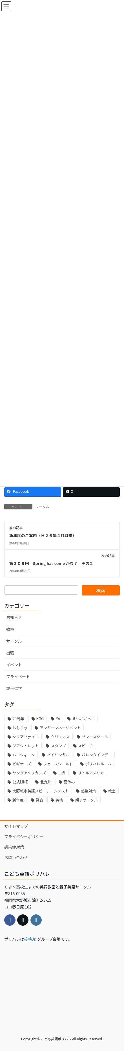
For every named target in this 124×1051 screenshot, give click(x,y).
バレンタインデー (97, 754)
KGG (40, 718)
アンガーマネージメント (60, 727)
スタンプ (58, 745)
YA (58, 718)
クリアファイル (25, 736)
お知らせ (14, 617)
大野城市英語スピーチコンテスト (40, 791)
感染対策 (88, 791)
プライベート (18, 676)
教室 (10, 629)
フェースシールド (58, 764)
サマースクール (95, 736)
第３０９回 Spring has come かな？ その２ (51, 563)
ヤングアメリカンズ (29, 773)
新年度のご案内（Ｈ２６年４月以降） (42, 535)
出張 (10, 653)
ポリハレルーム (98, 764)
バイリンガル (58, 754)
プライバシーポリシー (24, 836)
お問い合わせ (16, 857)
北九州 (45, 782)
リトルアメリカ (91, 773)
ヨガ (62, 773)
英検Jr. (30, 939)
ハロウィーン (23, 754)
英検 (59, 800)
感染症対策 (14, 847)
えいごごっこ (83, 718)
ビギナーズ (21, 764)
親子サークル (86, 800)
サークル (42, 506)
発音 (39, 800)
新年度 (18, 800)
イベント (14, 664)
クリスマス (60, 736)
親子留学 (14, 688)
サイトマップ (16, 826)
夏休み (69, 782)
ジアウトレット (25, 745)
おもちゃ (19, 727)
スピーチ (85, 745)
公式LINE (20, 782)
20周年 (18, 718)
